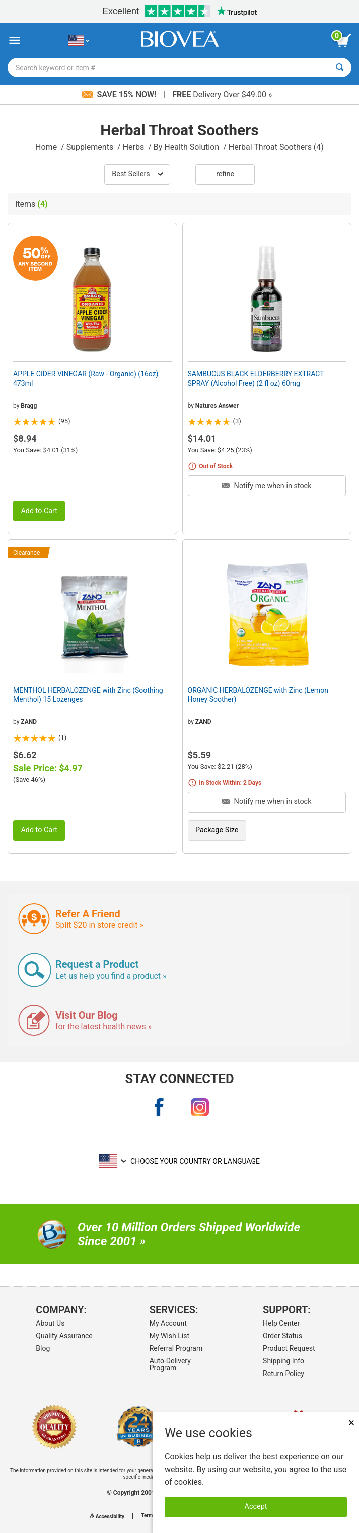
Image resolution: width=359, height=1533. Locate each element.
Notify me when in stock (266, 485)
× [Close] (351, 1422)
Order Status (282, 1336)
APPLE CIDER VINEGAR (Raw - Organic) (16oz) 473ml (86, 378)
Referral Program (176, 1348)
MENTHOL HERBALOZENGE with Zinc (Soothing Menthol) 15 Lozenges (88, 694)
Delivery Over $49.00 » (222, 94)
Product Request (289, 1348)
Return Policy (283, 1373)
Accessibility (107, 1516)
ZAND (29, 721)
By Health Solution (187, 147)
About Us (50, 1323)
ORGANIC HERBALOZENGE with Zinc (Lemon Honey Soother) (258, 694)
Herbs (135, 147)
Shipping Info (283, 1361)
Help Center (281, 1323)
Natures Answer (217, 405)
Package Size (216, 830)
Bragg (29, 405)
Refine (225, 174)
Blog (43, 1348)
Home (47, 147)
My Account (168, 1323)
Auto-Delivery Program (170, 1364)
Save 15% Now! (120, 94)
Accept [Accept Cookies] (256, 1506)
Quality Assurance (64, 1336)
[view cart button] (343, 41)
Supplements (90, 147)
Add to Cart (39, 511)
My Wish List (169, 1336)
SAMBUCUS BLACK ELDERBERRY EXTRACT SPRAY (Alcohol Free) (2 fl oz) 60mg (256, 378)
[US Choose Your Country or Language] (79, 40)
